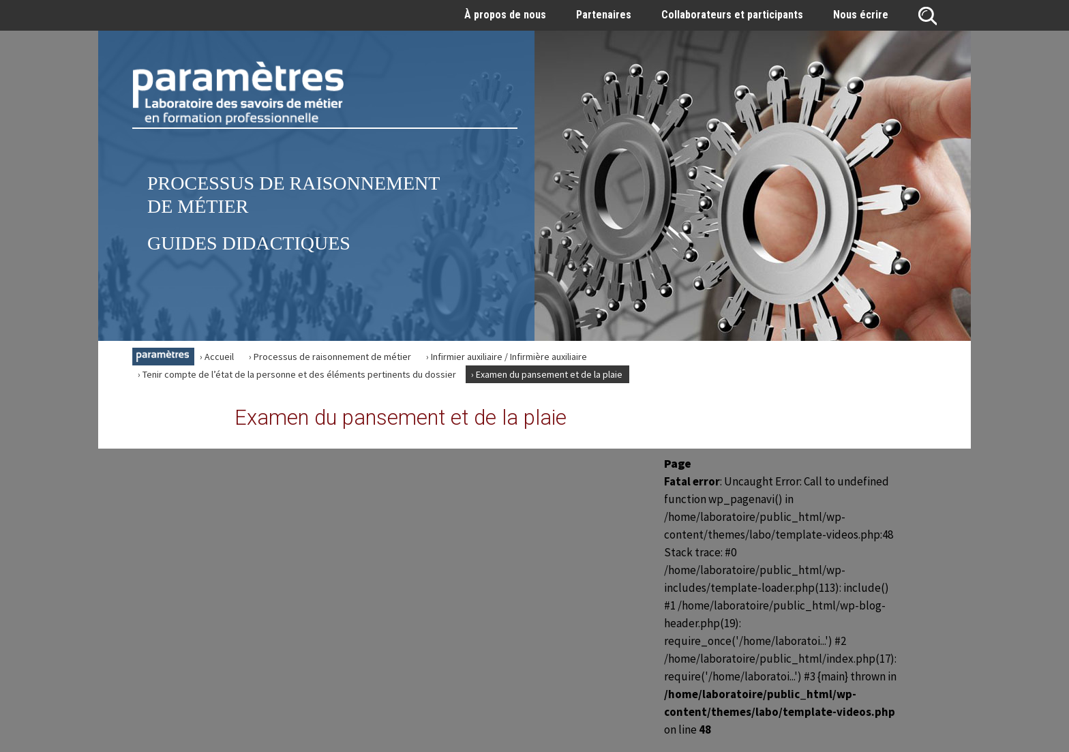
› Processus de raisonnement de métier (330, 356)
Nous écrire (860, 14)
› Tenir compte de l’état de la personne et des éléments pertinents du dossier (297, 374)
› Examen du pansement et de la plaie (546, 374)
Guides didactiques (248, 243)
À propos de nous (505, 14)
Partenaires (603, 14)
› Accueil (217, 356)
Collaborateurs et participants (732, 14)
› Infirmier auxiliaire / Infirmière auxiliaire (506, 356)
